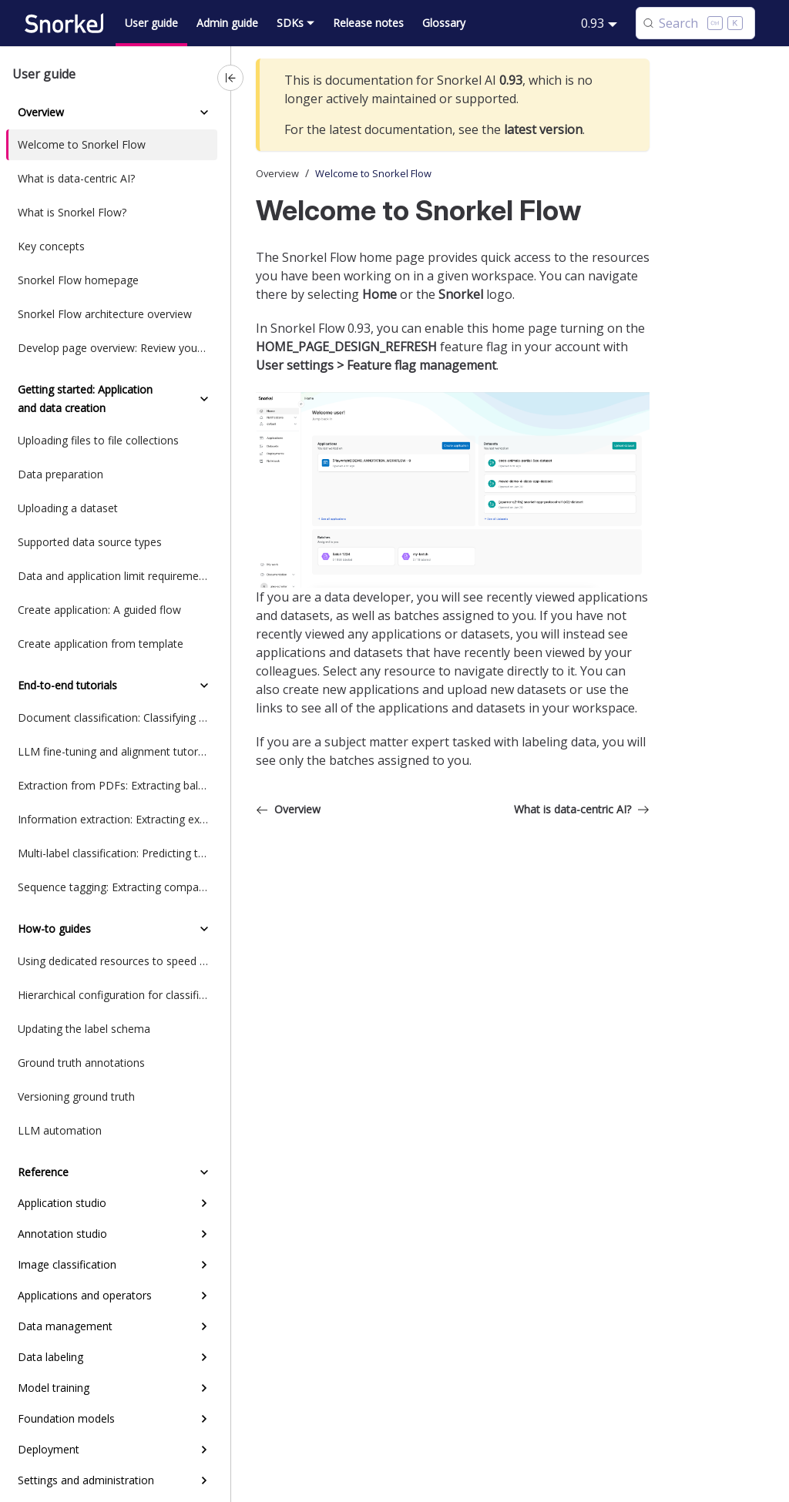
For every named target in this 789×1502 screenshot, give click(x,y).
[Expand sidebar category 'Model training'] (204, 1388)
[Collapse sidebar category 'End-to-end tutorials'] (204, 685)
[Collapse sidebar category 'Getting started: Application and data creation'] (204, 399)
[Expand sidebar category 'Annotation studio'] (204, 1234)
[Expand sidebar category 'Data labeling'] (204, 1357)
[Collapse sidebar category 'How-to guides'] (204, 929)
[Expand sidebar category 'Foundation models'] (204, 1419)
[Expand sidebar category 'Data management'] (204, 1326)
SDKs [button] (290, 22)
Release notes (368, 22)
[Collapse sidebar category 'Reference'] (204, 1172)
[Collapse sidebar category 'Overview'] (204, 112)
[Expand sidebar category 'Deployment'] (204, 1449)
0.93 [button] (592, 23)
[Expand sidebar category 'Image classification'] (204, 1265)
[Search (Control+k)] (695, 23)
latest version (543, 129)
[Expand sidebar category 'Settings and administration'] (204, 1480)
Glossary (443, 22)
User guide (151, 22)
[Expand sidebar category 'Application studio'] (204, 1203)
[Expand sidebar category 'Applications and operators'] (204, 1295)
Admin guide (227, 22)
